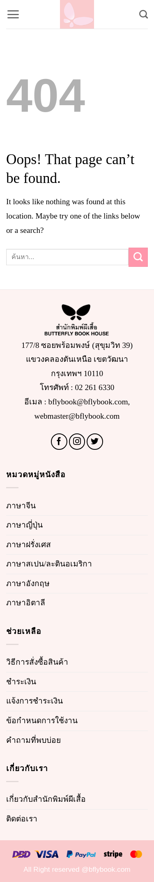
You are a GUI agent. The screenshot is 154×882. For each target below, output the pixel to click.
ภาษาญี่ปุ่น (24, 525)
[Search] (143, 14)
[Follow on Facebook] (59, 441)
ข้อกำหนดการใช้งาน (42, 720)
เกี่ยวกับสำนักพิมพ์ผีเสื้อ (46, 799)
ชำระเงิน (21, 681)
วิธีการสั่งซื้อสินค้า (37, 662)
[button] (13, 14)
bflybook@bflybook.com (88, 401)
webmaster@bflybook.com (77, 416)
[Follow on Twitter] (95, 441)
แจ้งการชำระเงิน (34, 701)
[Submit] (138, 257)
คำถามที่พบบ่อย (33, 740)
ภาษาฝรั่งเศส (28, 544)
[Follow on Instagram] (77, 441)
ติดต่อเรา (21, 818)
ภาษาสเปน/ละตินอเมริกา (49, 563)
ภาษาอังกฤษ (28, 583)
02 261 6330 (95, 387)
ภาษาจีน (21, 505)
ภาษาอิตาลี (25, 602)
